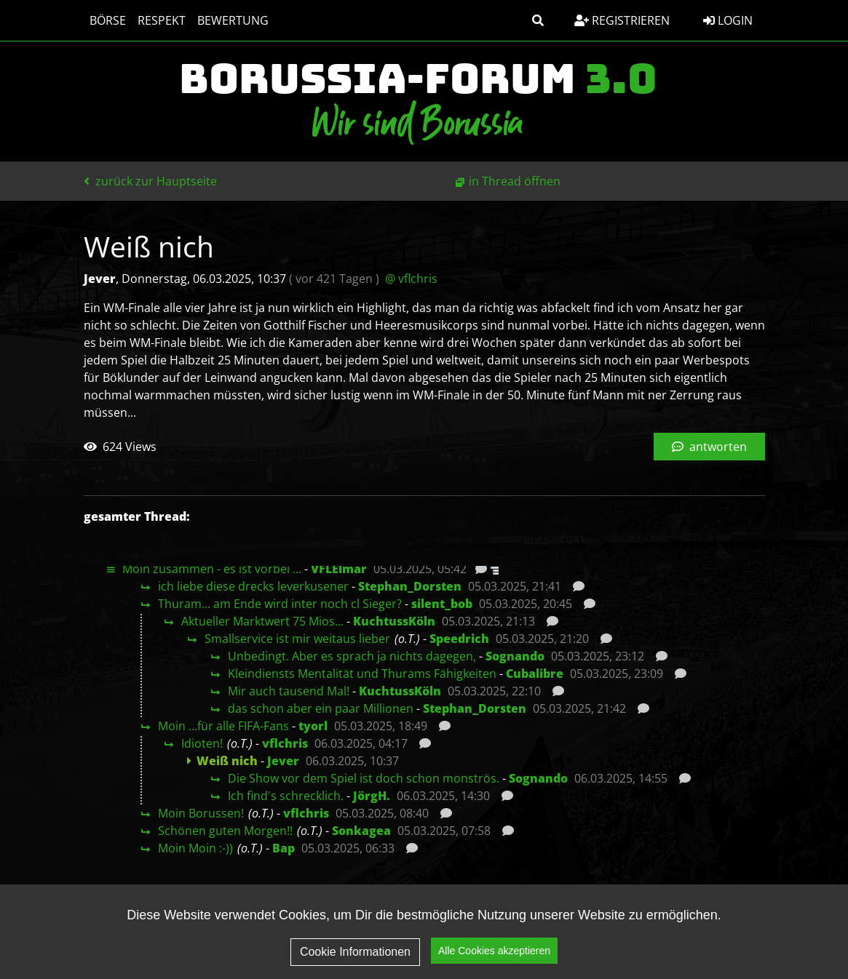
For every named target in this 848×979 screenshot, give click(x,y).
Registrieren (622, 20)
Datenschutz (623, 918)
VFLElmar (339, 569)
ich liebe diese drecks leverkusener (253, 586)
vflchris (285, 743)
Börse (108, 20)
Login (728, 20)
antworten (709, 447)
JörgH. (371, 796)
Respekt (162, 20)
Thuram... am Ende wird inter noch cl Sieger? (280, 604)
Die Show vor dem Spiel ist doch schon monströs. (363, 778)
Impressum (720, 918)
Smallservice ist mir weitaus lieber (297, 639)
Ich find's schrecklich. (285, 796)
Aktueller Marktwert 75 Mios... (262, 621)
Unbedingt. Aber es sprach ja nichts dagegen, (352, 656)
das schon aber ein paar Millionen (320, 708)
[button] (538, 20)
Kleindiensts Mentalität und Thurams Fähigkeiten (362, 674)
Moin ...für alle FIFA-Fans (223, 726)
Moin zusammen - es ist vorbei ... (211, 569)
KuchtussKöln (394, 621)
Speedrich (459, 639)
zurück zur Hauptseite (150, 181)
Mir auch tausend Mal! (288, 691)
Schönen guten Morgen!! (225, 831)
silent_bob (441, 604)
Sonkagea (361, 831)
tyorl (313, 726)
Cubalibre (534, 674)
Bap (283, 848)
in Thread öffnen (514, 181)
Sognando (515, 656)
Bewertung (233, 20)
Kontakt (727, 947)
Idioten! (202, 743)
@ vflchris (411, 279)
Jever (283, 761)
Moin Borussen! (201, 813)
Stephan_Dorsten (409, 586)
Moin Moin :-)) (195, 848)
